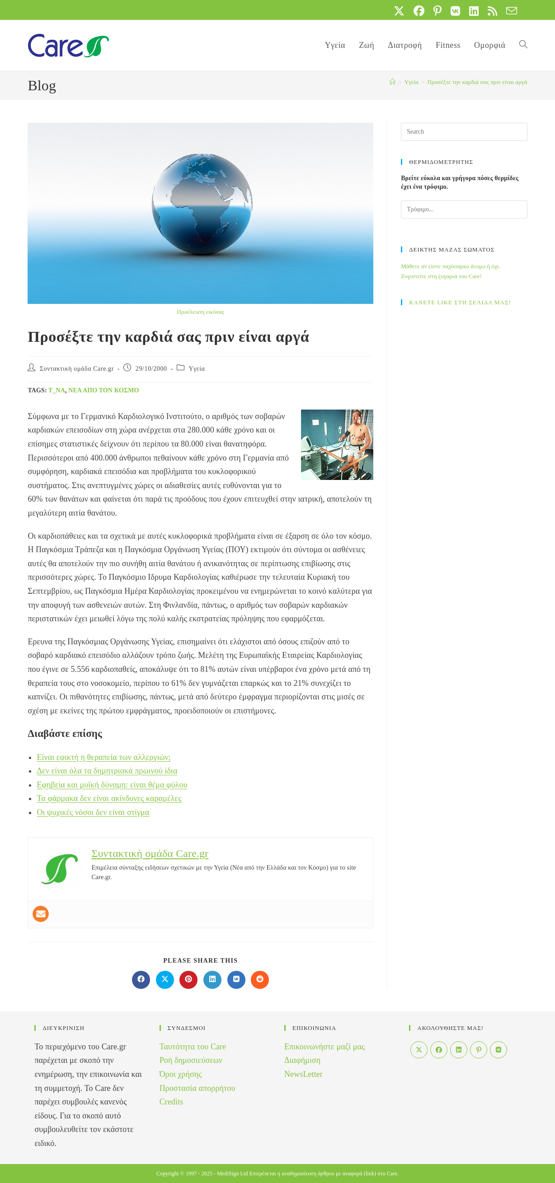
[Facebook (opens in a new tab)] (419, 10)
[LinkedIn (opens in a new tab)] (474, 10)
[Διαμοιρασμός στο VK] (236, 980)
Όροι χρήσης (181, 1074)
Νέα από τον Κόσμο (103, 390)
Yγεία (197, 368)
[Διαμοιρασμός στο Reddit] (260, 980)
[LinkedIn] (458, 1049)
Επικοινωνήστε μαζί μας (324, 1046)
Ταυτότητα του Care (193, 1046)
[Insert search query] (464, 132)
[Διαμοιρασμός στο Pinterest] (188, 980)
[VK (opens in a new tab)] (455, 10)
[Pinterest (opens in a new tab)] (437, 10)
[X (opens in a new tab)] (399, 10)
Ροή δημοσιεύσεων (191, 1060)
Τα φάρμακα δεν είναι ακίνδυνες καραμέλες (109, 798)
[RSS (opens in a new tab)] (492, 10)
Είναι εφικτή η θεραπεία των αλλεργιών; (103, 757)
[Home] (392, 82)
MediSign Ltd (232, 1173)
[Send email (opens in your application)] (509, 10)
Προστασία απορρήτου (197, 1088)
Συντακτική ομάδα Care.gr (77, 368)
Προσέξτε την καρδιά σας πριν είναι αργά (477, 82)
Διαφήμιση (302, 1060)
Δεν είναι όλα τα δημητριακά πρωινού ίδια (107, 770)
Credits (171, 1101)
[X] (419, 1049)
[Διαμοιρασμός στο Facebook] (141, 980)
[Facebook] (438, 1049)
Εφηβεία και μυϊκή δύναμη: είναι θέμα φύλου (112, 784)
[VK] (498, 1049)
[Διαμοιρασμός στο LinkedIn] (212, 980)
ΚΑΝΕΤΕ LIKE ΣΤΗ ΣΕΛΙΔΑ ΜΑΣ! (460, 302)
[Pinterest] (478, 1049)
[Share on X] (165, 980)
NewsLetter (303, 1074)
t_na (56, 390)
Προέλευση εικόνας (200, 311)
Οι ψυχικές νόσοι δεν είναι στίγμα (93, 812)
